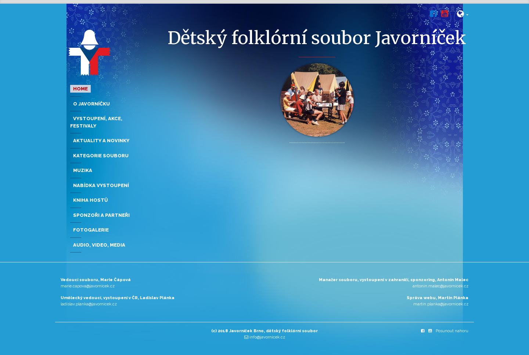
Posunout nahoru (452, 331)
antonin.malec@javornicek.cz (440, 286)
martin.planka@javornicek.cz (440, 304)
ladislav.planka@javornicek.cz (89, 304)
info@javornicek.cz (267, 337)
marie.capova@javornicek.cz (88, 286)
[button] (462, 15)
